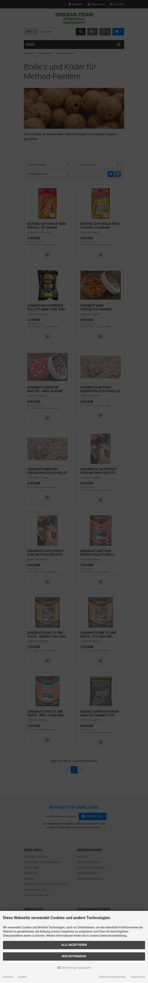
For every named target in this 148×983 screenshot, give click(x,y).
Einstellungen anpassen (74, 967)
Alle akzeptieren (74, 945)
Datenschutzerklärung (112, 976)
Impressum (138, 976)
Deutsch (8, 976)
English (22, 976)
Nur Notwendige (74, 956)
